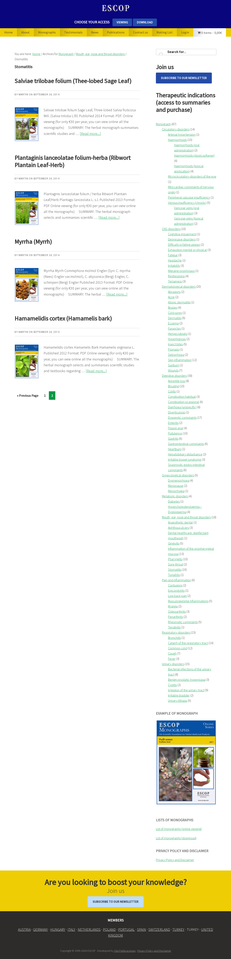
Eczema (173, 323)
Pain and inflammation (176, 580)
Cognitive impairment (182, 234)
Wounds (173, 370)
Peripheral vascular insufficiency (189, 197)
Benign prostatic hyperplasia (186, 680)
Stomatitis (174, 569)
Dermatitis (174, 318)
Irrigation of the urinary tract (186, 690)
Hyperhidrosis (177, 339)
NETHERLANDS (89, 929)
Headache (175, 260)
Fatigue (173, 255)
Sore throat (175, 564)
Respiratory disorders (176, 632)
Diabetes (174, 501)
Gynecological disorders (178, 475)
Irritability (174, 265)
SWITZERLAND (159, 929)
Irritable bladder (179, 695)
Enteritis (173, 423)
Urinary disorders (173, 664)
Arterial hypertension (181, 134)
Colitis (172, 391)
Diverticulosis (176, 412)
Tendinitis (174, 627)
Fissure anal (175, 428)
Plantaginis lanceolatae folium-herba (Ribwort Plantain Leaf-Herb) (73, 161)
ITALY (71, 929)
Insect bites (175, 344)
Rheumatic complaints (183, 622)
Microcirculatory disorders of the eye (192, 176)
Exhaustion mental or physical (187, 250)
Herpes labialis (177, 334)
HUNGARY (57, 929)
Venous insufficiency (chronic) (187, 203)
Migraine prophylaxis (181, 271)
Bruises (172, 307)
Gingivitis (173, 543)
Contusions (175, 585)
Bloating (173, 386)
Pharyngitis (175, 559)
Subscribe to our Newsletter (184, 78)
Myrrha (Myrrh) (33, 241)
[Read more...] (90, 133)
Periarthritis (175, 617)
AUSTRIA (24, 929)
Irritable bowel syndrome (184, 459)
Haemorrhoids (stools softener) (194, 155)
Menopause (175, 486)
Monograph (163, 124)
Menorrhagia (176, 491)
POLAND (109, 929)
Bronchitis (174, 638)
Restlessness (176, 276)
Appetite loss (176, 381)
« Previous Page (27, 396)
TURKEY (178, 929)
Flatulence (175, 433)
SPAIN (141, 929)
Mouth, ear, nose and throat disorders (186, 517)
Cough (172, 653)
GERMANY (40, 929)
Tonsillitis (174, 575)
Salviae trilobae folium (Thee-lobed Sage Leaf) (73, 81)
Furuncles (174, 328)
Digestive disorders (174, 376)
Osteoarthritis (177, 611)
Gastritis (173, 438)
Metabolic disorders (175, 496)
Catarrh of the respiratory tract (188, 643)
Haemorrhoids (177, 140)
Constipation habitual (182, 397)
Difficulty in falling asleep (184, 245)
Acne (171, 297)
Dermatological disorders (178, 286)
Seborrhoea (176, 355)
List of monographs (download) (176, 838)
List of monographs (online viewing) (179, 829)
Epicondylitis (176, 590)
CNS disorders (171, 229)
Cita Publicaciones (124, 951)
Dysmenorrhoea (178, 480)
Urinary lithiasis (177, 701)
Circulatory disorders (175, 129)
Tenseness (175, 281)
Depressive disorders (181, 239)
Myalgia (173, 606)
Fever (171, 659)
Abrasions (174, 292)
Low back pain (177, 596)
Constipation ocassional (183, 402)
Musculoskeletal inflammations (188, 601)
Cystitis (172, 685)
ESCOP (115, 8)
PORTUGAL (126, 929)
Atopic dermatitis (179, 302)
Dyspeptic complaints (182, 417)
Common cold (177, 648)
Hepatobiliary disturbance (185, 454)
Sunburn (173, 365)
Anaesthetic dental (180, 522)
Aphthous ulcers (178, 528)
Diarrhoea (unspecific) (182, 407)
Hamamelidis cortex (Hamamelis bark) (63, 318)
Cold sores (175, 313)
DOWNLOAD (145, 22)
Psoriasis (173, 349)
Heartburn (174, 449)
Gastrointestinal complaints (186, 444)
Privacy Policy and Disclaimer (175, 860)
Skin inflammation (179, 360)
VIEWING (122, 22)
